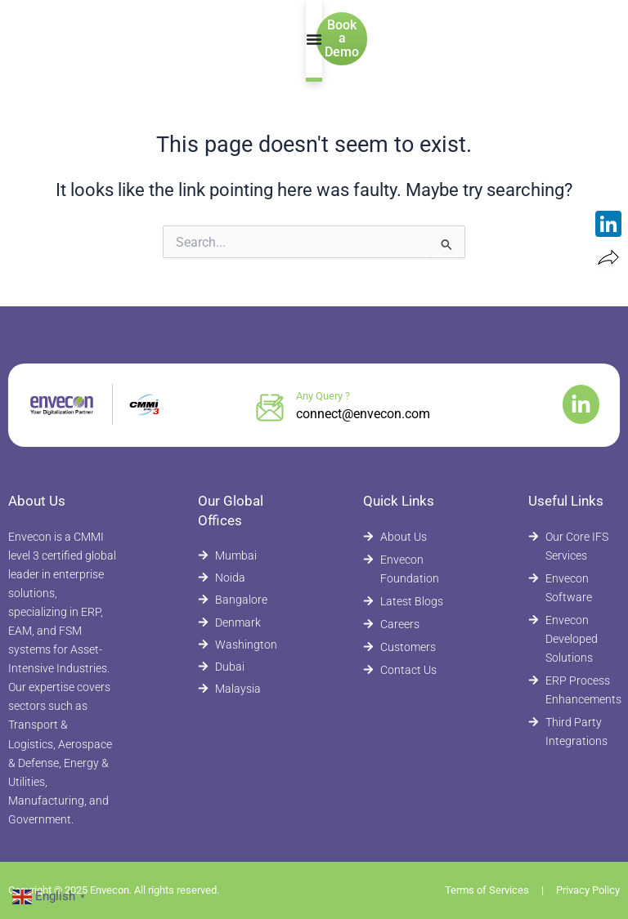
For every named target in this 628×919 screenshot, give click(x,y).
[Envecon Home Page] (81, 38)
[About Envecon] (404, 537)
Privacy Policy (588, 890)
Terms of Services (487, 890)
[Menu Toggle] (306, 39)
